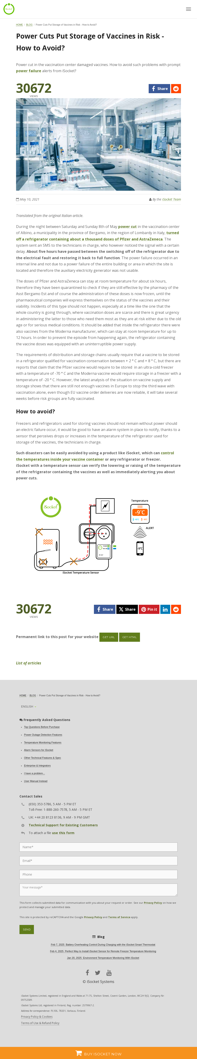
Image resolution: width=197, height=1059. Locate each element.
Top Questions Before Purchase (42, 727)
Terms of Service (119, 917)
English (27, 706)
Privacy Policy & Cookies (36, 1017)
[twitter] (127, 609)
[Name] (98, 847)
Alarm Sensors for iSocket (38, 750)
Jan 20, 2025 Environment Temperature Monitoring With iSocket (103, 957)
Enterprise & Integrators (37, 765)
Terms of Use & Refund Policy (40, 1023)
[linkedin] (165, 609)
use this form (63, 833)
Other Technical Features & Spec (42, 757)
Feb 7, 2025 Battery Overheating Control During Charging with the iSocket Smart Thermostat (103, 944)
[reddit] (176, 88)
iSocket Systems (100, 981)
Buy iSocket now (98, 1052)
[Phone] (98, 874)
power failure (28, 70)
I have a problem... (34, 773)
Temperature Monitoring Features (42, 742)
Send (26, 929)
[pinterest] (149, 609)
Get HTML (130, 637)
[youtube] (109, 972)
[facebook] (159, 88)
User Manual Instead (35, 781)
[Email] (98, 860)
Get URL (109, 637)
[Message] (98, 890)
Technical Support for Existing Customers (63, 825)
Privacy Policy (153, 902)
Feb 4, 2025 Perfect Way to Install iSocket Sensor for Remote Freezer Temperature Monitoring (103, 951)
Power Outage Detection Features (43, 734)
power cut (127, 226)
